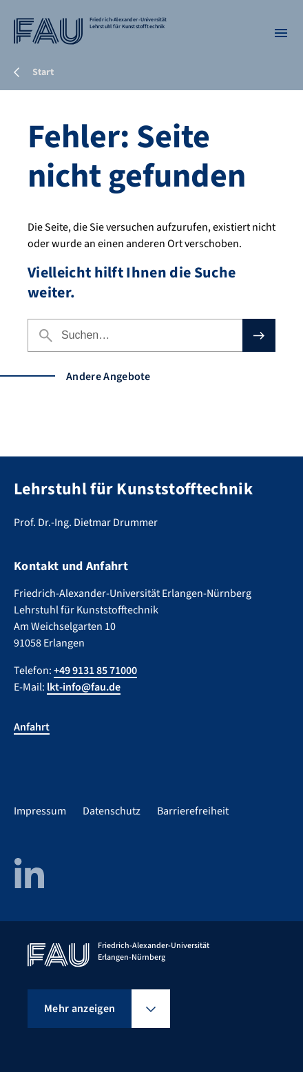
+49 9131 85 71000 (95, 670)
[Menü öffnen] (281, 33)
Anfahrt (32, 727)
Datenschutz (111, 811)
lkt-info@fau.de (84, 687)
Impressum (40, 811)
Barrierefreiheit (193, 811)
